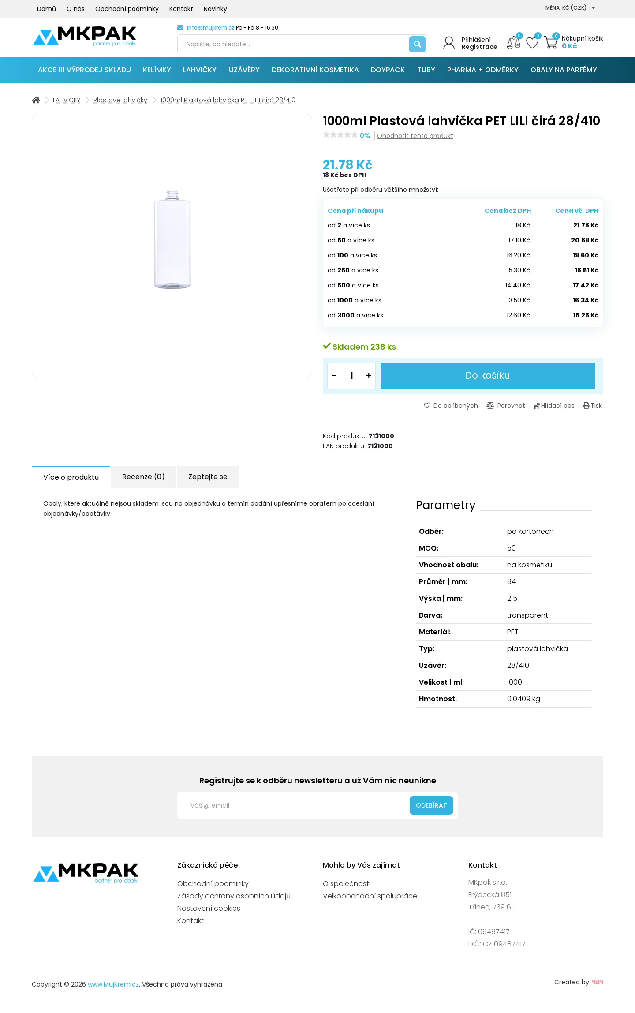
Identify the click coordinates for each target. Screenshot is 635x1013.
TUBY (426, 75)
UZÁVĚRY (244, 75)
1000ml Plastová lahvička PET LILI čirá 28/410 (228, 104)
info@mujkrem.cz (211, 27)
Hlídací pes (557, 410)
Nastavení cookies (208, 912)
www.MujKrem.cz (113, 988)
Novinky (215, 8)
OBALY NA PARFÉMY (563, 75)
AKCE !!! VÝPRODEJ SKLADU (84, 75)
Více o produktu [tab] (71, 482)
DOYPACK (388, 75)
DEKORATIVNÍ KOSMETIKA (315, 75)
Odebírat (431, 809)
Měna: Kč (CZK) (570, 7)
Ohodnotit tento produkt (415, 140)
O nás (76, 8)
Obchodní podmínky (127, 8)
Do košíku (488, 380)
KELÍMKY (157, 75)
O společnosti (346, 888)
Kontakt (181, 8)
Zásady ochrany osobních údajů (234, 900)
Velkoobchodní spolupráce (370, 900)
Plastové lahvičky (120, 104)
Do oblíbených (459, 410)
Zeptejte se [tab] (208, 481)
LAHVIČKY (200, 75)
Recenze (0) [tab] (143, 481)
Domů (46, 8)
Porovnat (511, 410)
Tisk (593, 410)
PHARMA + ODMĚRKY (483, 75)
